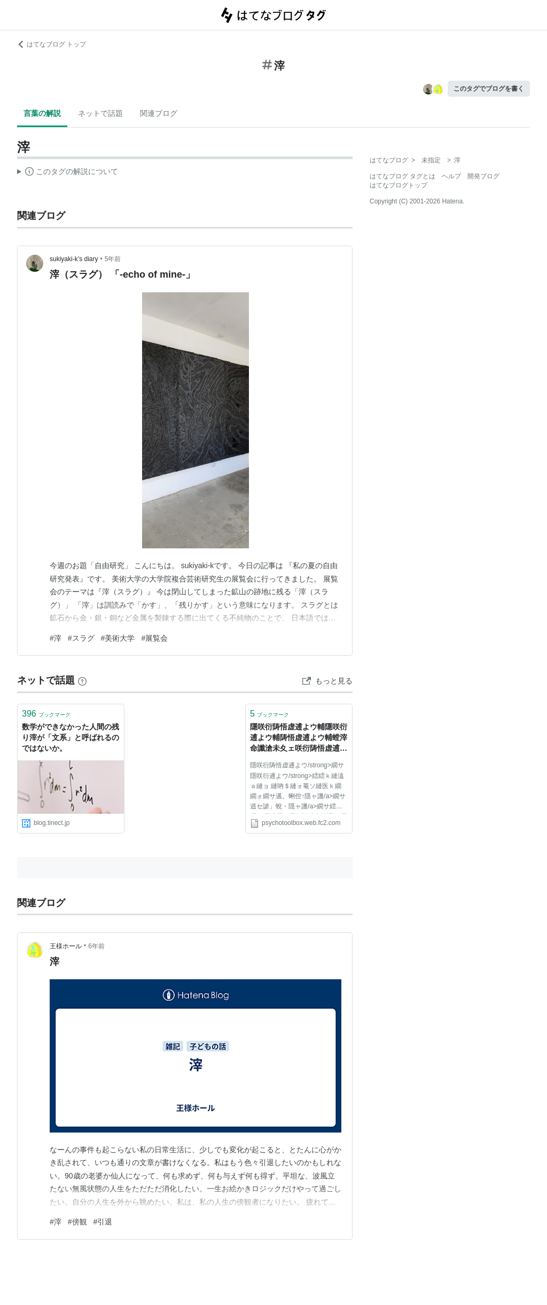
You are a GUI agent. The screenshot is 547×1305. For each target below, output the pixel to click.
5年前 (113, 259)
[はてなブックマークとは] (82, 680)
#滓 (55, 638)
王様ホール (66, 946)
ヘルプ (451, 176)
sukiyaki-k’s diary (74, 259)
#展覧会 (154, 638)
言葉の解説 (42, 113)
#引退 (103, 1221)
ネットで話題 (100, 113)
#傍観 (77, 1221)
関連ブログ (158, 113)
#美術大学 (118, 638)
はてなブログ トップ (51, 44)
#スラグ (81, 638)
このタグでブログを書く (489, 88)
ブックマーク (46, 713)
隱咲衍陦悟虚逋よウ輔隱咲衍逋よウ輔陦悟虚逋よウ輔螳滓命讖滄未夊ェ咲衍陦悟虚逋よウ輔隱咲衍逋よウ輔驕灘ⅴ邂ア (298, 738)
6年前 (96, 946)
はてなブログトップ (398, 185)
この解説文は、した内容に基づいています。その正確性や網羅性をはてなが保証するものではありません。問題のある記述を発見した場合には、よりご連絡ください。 (67, 173)
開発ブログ (483, 176)
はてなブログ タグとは (402, 176)
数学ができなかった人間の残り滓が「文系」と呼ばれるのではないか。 (70, 737)
